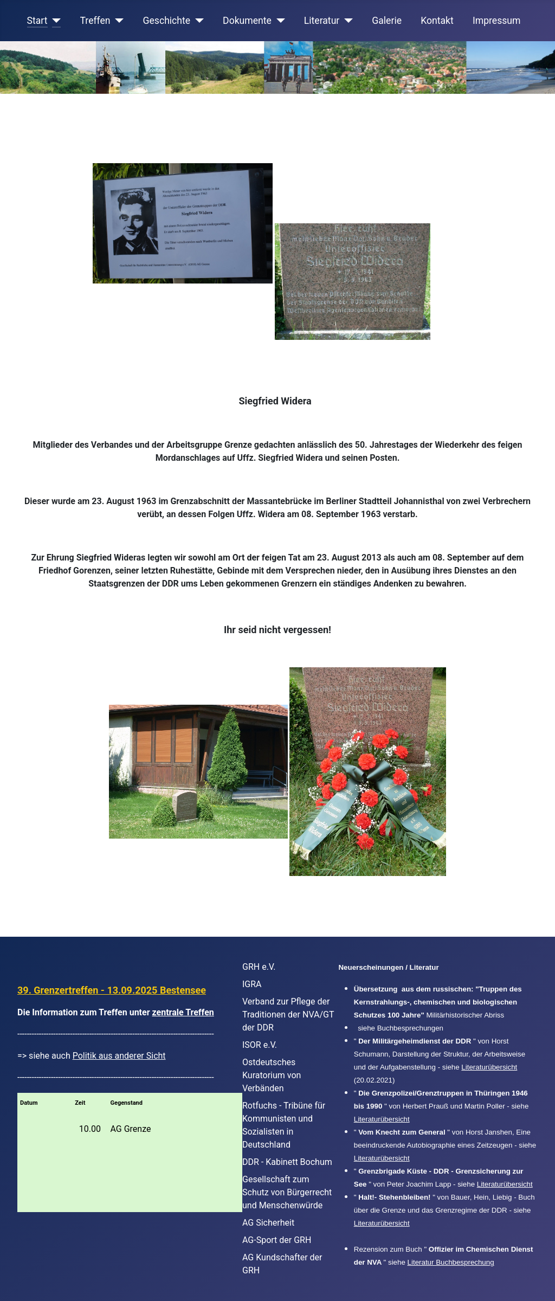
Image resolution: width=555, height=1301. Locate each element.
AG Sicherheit (268, 1223)
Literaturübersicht (489, 1067)
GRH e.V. (259, 967)
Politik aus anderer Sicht (119, 1056)
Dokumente (247, 20)
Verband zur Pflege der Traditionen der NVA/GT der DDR (288, 1014)
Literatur (321, 20)
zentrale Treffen (183, 1012)
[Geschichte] (197, 21)
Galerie (387, 20)
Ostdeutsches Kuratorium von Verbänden (271, 1075)
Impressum (497, 20)
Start (37, 20)
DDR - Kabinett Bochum (287, 1162)
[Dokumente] (278, 21)
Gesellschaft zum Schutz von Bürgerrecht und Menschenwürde (287, 1192)
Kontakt (437, 20)
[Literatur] (346, 21)
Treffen (95, 20)
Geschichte (167, 20)
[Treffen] (117, 21)
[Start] (54, 21)
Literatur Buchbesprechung (451, 1262)
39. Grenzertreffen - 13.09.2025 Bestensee (111, 990)
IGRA (252, 984)
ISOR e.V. (259, 1045)
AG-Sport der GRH (276, 1240)
